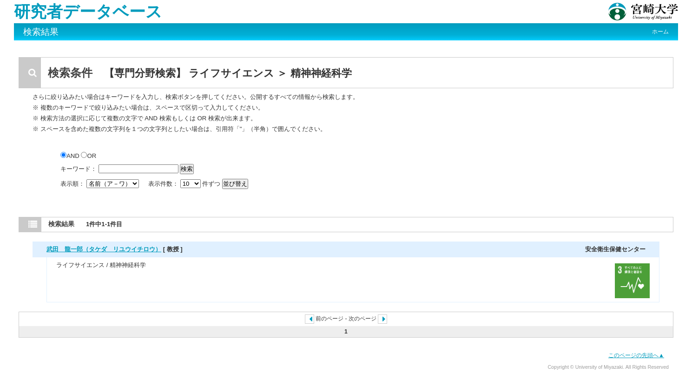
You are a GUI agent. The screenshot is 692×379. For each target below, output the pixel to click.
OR (88, 155)
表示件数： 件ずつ (185, 183)
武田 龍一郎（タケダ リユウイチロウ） (103, 249)
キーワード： (78, 168)
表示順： (100, 183)
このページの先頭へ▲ (636, 355)
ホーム (660, 31)
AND (70, 155)
